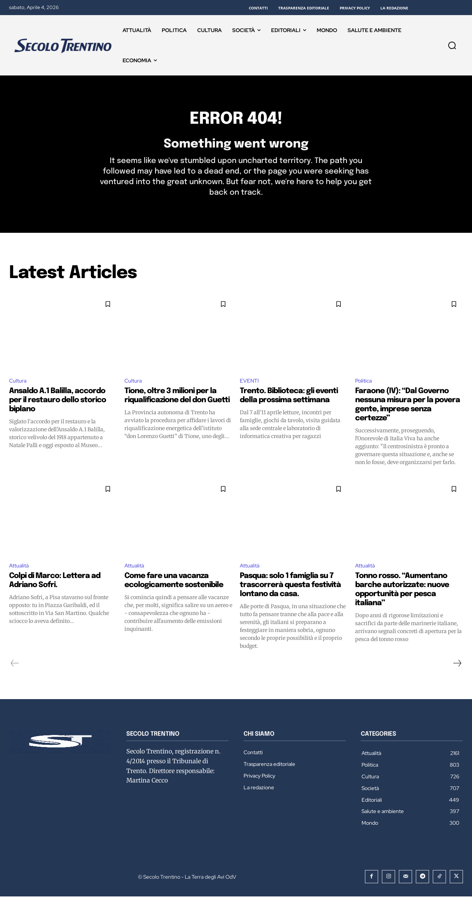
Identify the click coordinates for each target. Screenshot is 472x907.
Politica (364, 390)
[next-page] (457, 673)
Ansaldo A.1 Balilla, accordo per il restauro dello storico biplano (57, 410)
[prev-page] (15, 673)
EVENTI (250, 390)
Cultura (19, 390)
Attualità (20, 576)
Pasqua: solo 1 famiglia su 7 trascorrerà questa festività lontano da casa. (290, 596)
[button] (452, 45)
